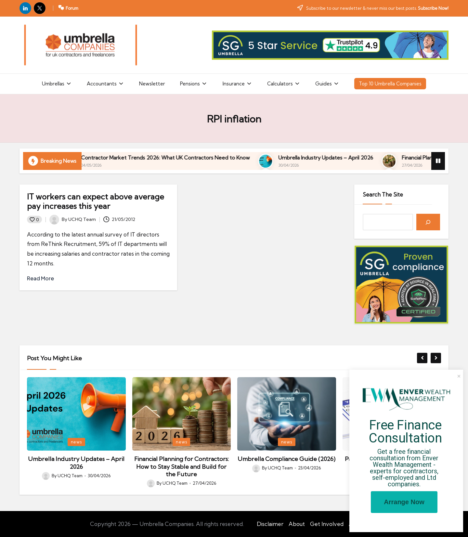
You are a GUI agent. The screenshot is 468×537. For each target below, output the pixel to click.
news (76, 441)
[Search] (428, 222)
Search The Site (383, 194)
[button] (422, 358)
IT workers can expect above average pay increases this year (95, 201)
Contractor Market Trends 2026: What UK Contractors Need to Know (267, 157)
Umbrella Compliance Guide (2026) (286, 459)
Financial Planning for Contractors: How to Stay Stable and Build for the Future (181, 466)
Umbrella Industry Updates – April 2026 (76, 462)
